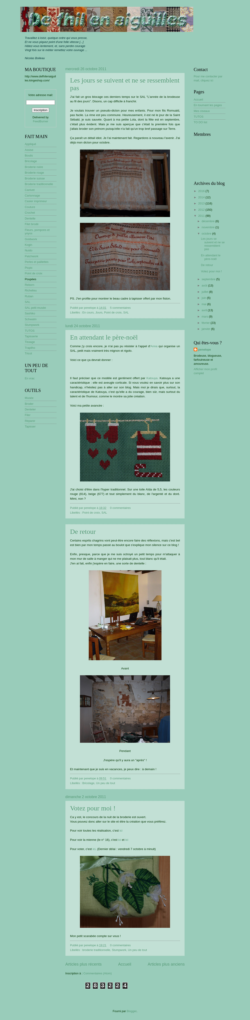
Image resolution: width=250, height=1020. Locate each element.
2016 (201, 191)
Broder (29, 403)
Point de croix (113, 312)
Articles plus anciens (166, 964)
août (205, 285)
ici (121, 830)
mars (205, 316)
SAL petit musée (35, 307)
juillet (205, 291)
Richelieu (31, 290)
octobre (207, 233)
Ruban (29, 296)
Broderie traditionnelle (39, 184)
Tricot (28, 353)
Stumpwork (119, 950)
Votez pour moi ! (93, 808)
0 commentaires (120, 508)
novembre (208, 227)
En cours (88, 312)
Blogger (132, 1011)
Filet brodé (32, 224)
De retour (83, 531)
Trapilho (30, 347)
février (206, 322)
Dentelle (30, 218)
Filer (27, 415)
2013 (201, 203)
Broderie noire (34, 167)
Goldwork (31, 239)
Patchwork (31, 256)
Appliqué (30, 144)
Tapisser (30, 426)
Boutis (29, 155)
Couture (30, 207)
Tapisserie (31, 336)
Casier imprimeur (36, 201)
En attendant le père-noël (104, 337)
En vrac (30, 378)
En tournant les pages (208, 105)
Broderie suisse (35, 178)
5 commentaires (120, 307)
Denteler (30, 409)
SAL (126, 312)
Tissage (30, 342)
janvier (206, 329)
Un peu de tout (105, 783)
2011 (201, 215)
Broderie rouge (34, 172)
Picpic (28, 267)
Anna (154, 346)
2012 (201, 209)
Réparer (30, 421)
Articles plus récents (83, 964)
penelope (204, 349)
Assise (29, 150)
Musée (29, 398)
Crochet (30, 212)
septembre (209, 279)
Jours (98, 312)
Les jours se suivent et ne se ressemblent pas (213, 244)
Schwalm (30, 319)
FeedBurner (40, 121)
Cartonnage (32, 195)
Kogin (28, 244)
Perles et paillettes (36, 262)
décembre (208, 221)
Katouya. (152, 378)
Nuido (28, 250)
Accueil (124, 964)
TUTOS (29, 330)
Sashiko (30, 313)
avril (205, 310)
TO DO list (200, 122)
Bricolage (88, 783)
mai (204, 304)
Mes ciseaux (202, 111)
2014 (201, 197)
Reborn (29, 284)
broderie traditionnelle (96, 950)
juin (204, 298)
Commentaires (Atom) (97, 973)
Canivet (30, 190)
